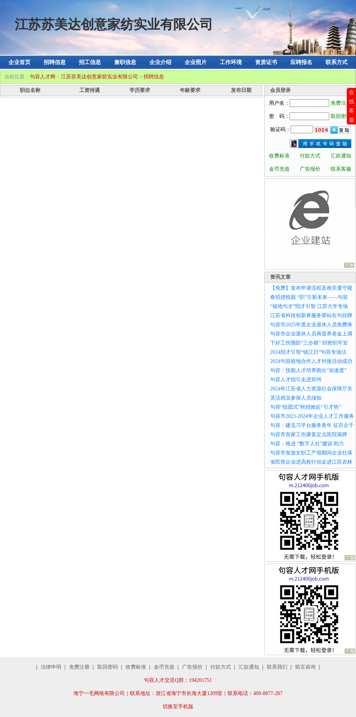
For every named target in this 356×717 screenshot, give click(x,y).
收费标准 (279, 156)
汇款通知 (341, 156)
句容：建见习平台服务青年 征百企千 (312, 425)
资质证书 (266, 62)
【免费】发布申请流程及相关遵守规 (311, 288)
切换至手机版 (178, 706)
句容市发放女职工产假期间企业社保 (311, 453)
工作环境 (231, 62)
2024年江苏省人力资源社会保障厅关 (311, 388)
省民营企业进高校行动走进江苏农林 (311, 462)
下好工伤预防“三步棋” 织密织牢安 (309, 343)
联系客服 (341, 169)
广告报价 (310, 169)
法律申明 (51, 667)
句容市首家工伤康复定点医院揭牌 (308, 434)
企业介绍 (160, 62)
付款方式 (310, 156)
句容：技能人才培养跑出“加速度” (308, 370)
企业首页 (19, 62)
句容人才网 (42, 76)
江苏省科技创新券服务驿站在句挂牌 (311, 315)
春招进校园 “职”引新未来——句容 (309, 297)
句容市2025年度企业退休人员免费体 (311, 324)
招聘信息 (55, 62)
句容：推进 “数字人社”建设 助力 (307, 443)
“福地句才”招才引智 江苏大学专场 (309, 306)
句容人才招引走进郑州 (296, 379)
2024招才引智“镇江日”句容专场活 (308, 352)
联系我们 (277, 667)
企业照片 (196, 62)
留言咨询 (305, 667)
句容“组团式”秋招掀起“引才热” (305, 407)
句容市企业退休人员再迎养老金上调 (311, 334)
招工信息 (90, 62)
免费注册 (341, 103)
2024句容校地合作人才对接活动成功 (311, 361)
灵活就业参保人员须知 (296, 398)
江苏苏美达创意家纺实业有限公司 (99, 76)
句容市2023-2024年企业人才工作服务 (312, 416)
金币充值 (279, 169)
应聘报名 (301, 62)
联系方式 (337, 62)
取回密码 (341, 116)
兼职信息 (125, 62)
